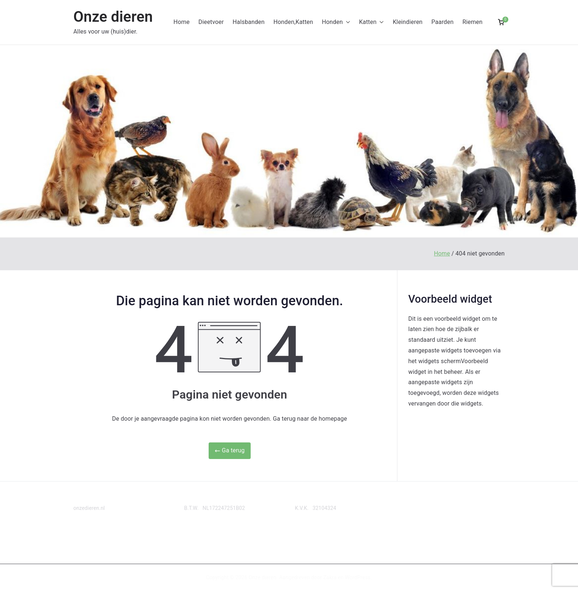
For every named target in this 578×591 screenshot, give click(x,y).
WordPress (357, 577)
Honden (336, 22)
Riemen (472, 21)
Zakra (330, 577)
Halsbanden (249, 21)
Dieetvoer (211, 21)
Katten (371, 22)
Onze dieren (113, 16)
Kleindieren (407, 21)
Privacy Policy (89, 537)
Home (182, 21)
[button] (346, 22)
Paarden (442, 21)
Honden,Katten (293, 21)
